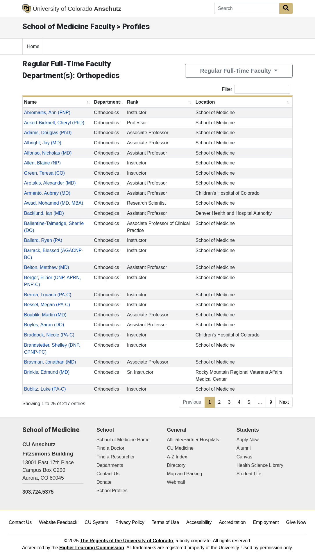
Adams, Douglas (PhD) (48, 132)
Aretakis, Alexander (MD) (50, 182)
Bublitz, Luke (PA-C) (45, 389)
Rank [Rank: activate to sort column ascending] (132, 102)
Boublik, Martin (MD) (45, 314)
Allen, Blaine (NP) (42, 162)
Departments (109, 465)
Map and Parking (184, 473)
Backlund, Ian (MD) (44, 213)
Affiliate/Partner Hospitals (193, 439)
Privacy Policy (129, 522)
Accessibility (199, 522)
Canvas (244, 456)
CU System (96, 522)
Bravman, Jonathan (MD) (50, 361)
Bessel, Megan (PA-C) (47, 304)
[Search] (247, 8)
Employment (266, 522)
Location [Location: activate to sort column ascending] (205, 102)
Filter (256, 89)
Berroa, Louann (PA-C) (47, 294)
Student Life (249, 473)
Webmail (176, 482)
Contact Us (107, 473)
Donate (104, 482)
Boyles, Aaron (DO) (44, 324)
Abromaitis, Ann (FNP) (47, 112)
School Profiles (112, 490)
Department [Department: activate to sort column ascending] (107, 102)
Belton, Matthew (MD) (46, 267)
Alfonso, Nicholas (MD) (48, 152)
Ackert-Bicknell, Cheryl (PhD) (54, 122)
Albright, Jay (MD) (42, 142)
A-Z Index (177, 456)
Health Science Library (260, 465)
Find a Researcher (115, 456)
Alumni (244, 448)
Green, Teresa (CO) (44, 173)
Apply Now (248, 439)
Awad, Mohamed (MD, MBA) (53, 203)
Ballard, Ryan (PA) (43, 240)
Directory (176, 465)
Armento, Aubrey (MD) (47, 193)
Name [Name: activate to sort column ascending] (30, 102)
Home (33, 46)
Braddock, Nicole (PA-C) (49, 334)
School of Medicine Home (122, 439)
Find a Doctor (110, 448)
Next (284, 402)
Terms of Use (165, 522)
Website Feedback (58, 522)
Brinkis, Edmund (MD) (46, 372)
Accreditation (232, 522)
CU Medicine (180, 448)
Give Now (296, 522)
